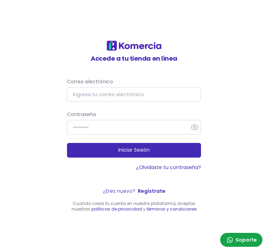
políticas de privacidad (116, 209)
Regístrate (151, 191)
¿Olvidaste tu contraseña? (168, 167)
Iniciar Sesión (134, 149)
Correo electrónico (90, 81)
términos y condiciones (172, 209)
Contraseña (81, 114)
